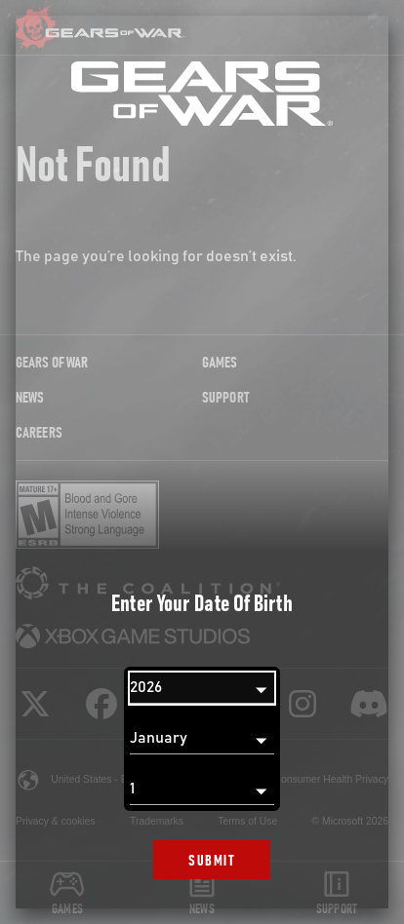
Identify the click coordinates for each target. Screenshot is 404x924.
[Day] (202, 789)
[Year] (202, 688)
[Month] (202, 738)
